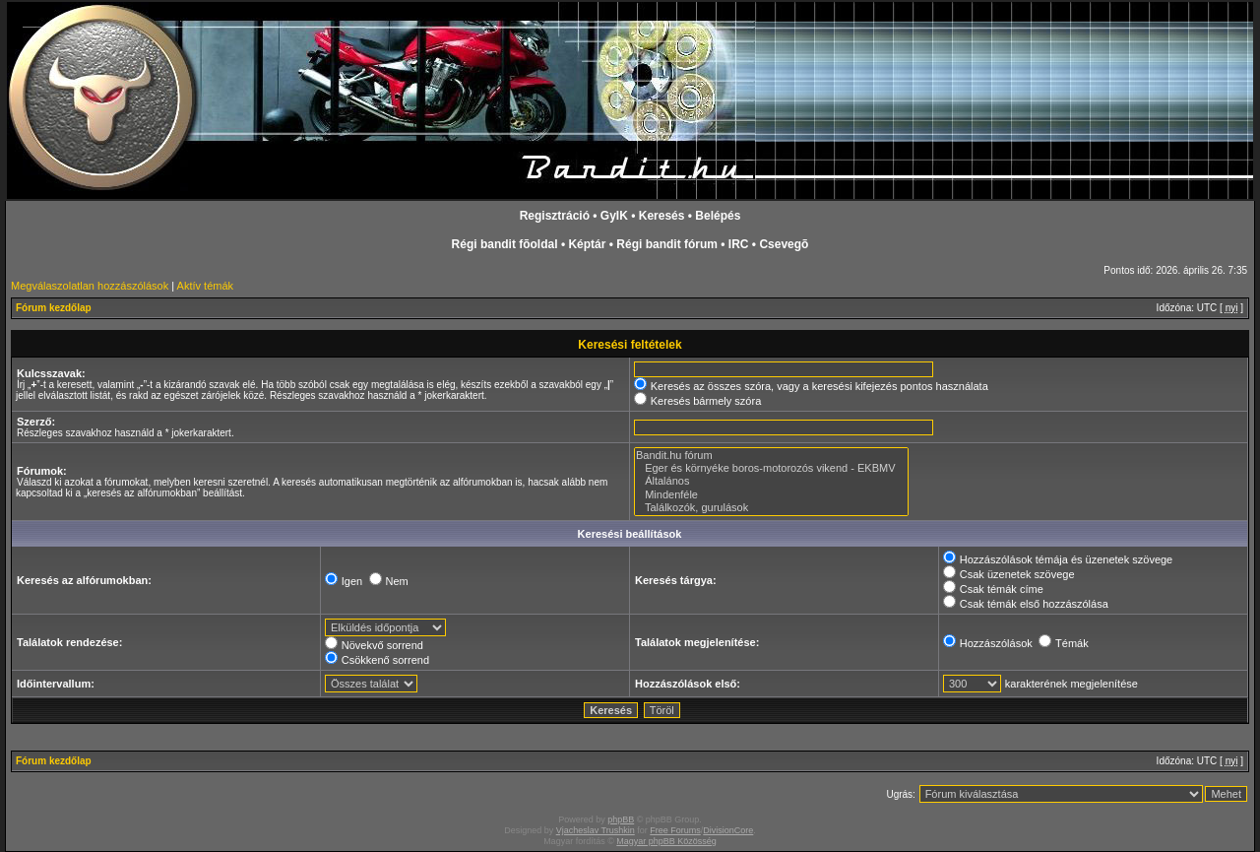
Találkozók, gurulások (771, 507)
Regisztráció (555, 216)
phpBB (620, 819)
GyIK (614, 216)
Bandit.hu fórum (771, 455)
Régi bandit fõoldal (505, 244)
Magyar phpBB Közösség (666, 841)
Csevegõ (783, 244)
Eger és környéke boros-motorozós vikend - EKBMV (771, 468)
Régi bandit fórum (667, 244)
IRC (738, 244)
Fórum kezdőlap (54, 307)
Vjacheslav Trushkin (595, 830)
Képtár (586, 244)
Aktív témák (205, 286)
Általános (771, 481)
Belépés (717, 216)
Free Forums (675, 830)
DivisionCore (728, 830)
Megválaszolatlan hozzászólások (89, 286)
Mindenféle (771, 495)
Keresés (662, 216)
